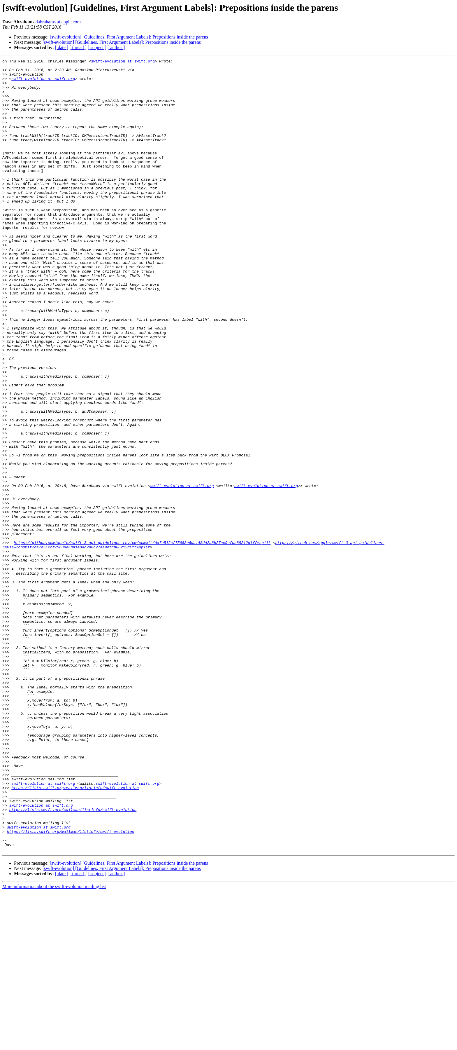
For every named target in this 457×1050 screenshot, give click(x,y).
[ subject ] (97, 47)
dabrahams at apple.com (58, 21)
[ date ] (61, 47)
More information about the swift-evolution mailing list (54, 1044)
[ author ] (116, 47)
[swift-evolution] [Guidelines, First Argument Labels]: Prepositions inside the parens (129, 36)
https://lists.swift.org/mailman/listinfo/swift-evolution (75, 933)
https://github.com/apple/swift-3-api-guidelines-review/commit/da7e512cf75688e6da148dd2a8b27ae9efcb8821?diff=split (142, 639)
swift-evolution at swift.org (122, 61)
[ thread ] (78, 47)
